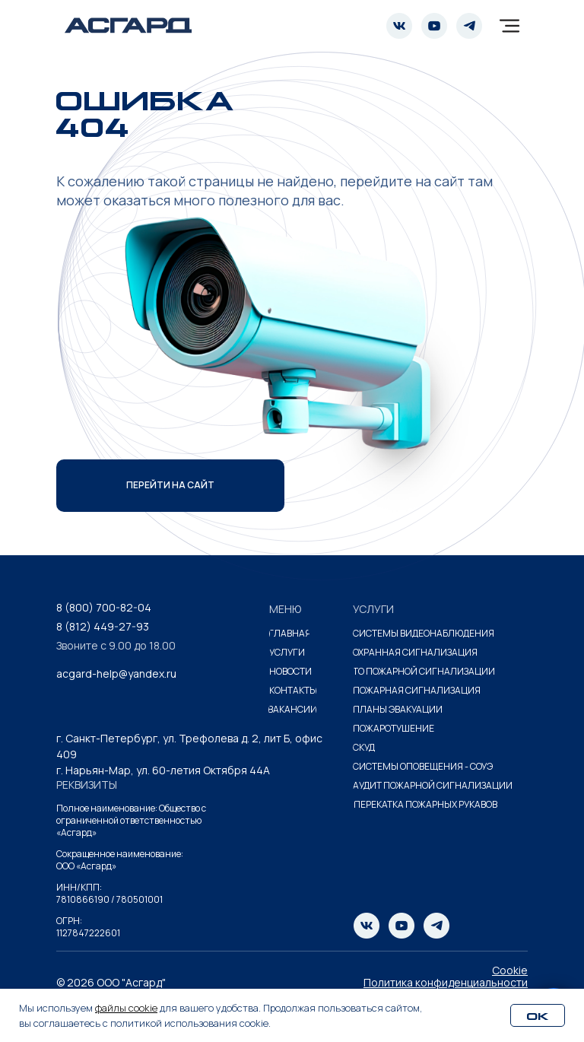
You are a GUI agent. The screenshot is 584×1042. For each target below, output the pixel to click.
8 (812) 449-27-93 (102, 626)
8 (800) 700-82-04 (103, 607)
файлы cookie (126, 1008)
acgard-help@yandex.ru (116, 673)
